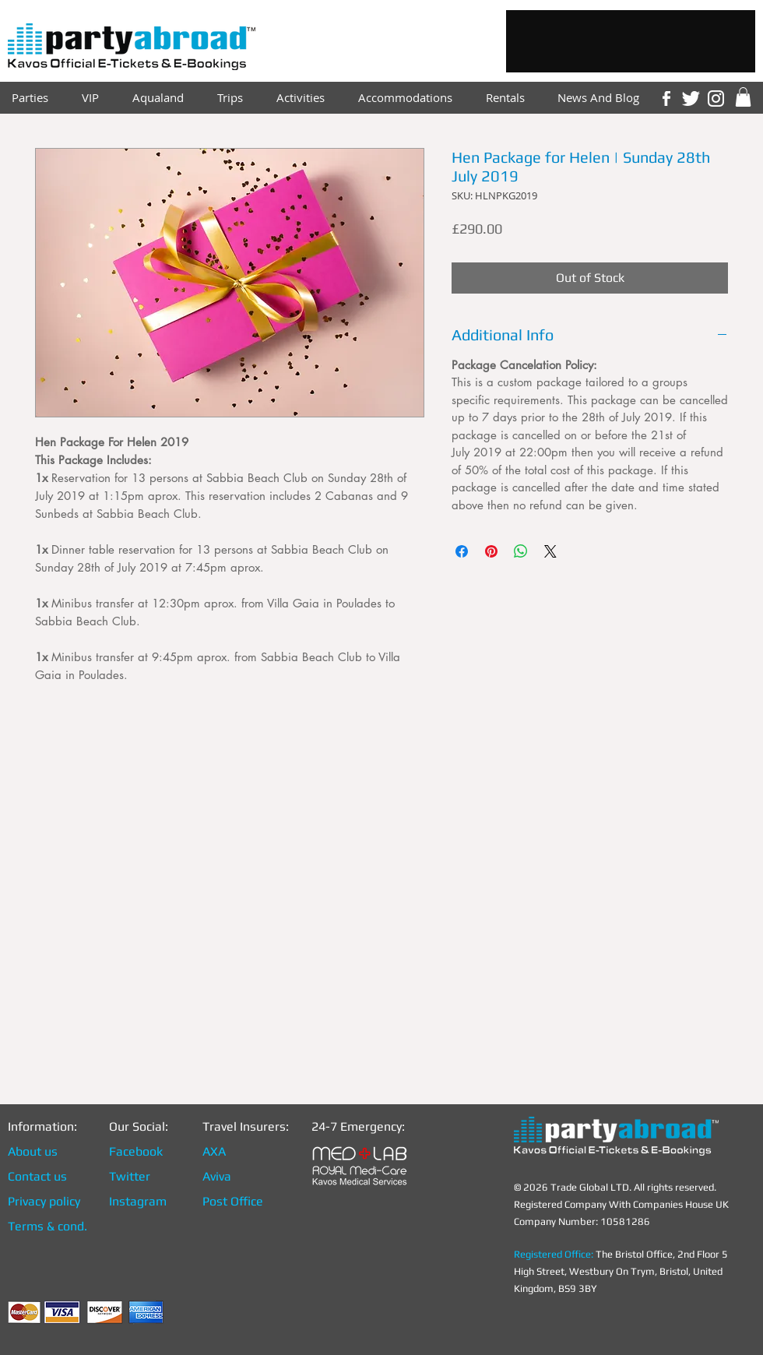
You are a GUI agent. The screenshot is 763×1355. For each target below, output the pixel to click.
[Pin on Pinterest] (491, 551)
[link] (743, 97)
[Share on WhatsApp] (521, 551)
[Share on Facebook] (461, 551)
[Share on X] (550, 551)
